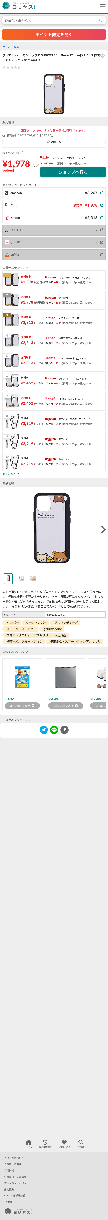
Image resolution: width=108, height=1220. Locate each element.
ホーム (6, 47)
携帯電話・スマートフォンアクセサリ (75, 641)
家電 (17, 47)
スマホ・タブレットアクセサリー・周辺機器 (36, 635)
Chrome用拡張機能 (15, 1195)
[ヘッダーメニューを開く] (102, 6)
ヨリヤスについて (14, 1158)
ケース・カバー (36, 622)
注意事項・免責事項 (15, 1176)
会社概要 (9, 1189)
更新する (54, 142)
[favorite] (102, 56)
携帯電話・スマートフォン (25, 641)
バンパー (13, 622)
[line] (54, 730)
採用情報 (9, 1170)
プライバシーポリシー (16, 1183)
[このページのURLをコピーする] (64, 730)
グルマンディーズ (66, 622)
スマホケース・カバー (22, 629)
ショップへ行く (73, 172)
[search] (101, 20)
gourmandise (53, 629)
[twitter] (44, 730)
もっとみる (10, 473)
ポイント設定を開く (54, 34)
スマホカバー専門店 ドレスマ (69, 157)
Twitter (8, 1202)
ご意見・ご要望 (12, 1164)
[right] (103, 529)
